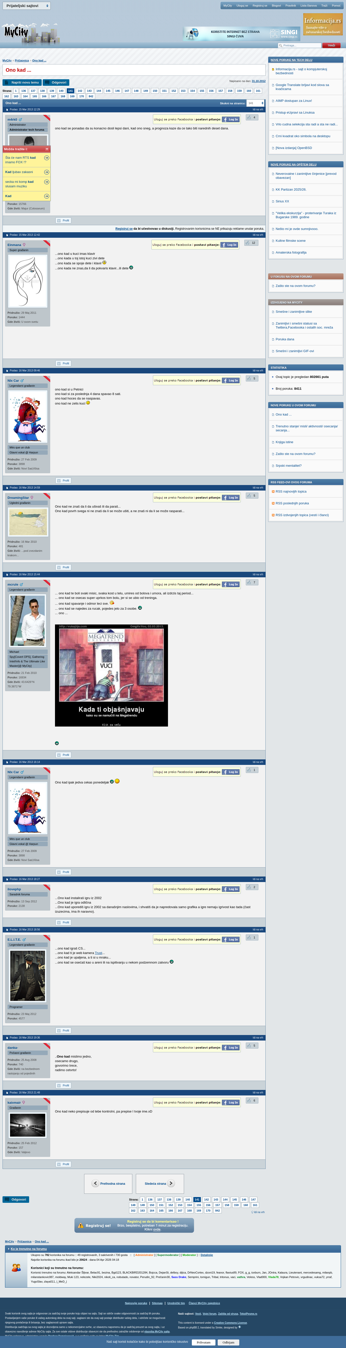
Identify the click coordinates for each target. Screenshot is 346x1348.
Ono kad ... (39, 60)
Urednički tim (176, 1303)
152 (173, 90)
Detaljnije (207, 1254)
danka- (13, 1048)
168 (63, 96)
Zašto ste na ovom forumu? (295, 145)
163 (16, 96)
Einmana (14, 245)
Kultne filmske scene (291, 572)
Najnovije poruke (136, 1303)
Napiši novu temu (25, 82)
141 (70, 90)
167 (53, 96)
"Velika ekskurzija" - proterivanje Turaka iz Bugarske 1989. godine (306, 546)
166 (44, 96)
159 (239, 90)
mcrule (13, 584)
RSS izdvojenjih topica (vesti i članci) (302, 375)
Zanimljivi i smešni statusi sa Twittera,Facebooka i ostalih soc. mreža (304, 185)
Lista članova (309, 5)
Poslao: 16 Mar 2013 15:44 (25, 574)
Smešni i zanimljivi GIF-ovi (295, 211)
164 (25, 96)
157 (220, 90)
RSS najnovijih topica (291, 351)
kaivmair (14, 1102)
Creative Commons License (230, 1322)
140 (61, 90)
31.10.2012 (259, 81)
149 (145, 90)
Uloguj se (242, 5)
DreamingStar (18, 498)
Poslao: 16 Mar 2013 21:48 (25, 1092)
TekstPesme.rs (248, 1313)
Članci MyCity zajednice (204, 1303)
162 (6, 96)
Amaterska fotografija (291, 584)
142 (80, 90)
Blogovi (276, 5)
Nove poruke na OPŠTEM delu (293, 496)
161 (258, 90)
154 (192, 90)
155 (202, 90)
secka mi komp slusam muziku (19, 184)
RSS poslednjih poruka (292, 363)
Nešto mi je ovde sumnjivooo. (297, 560)
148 (136, 90)
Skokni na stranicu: (232, 103)
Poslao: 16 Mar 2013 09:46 (25, 370)
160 (249, 90)
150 (155, 90)
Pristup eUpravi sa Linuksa (295, 444)
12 (253, 242)
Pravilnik (290, 5)
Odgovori (59, 82)
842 (91, 96)
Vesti (198, 1313)
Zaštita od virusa (228, 1313)
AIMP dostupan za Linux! (294, 432)
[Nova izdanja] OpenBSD (294, 479)
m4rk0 (12, 119)
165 (34, 96)
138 (42, 90)
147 (127, 90)
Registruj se (260, 5)
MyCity (227, 5)
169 (72, 96)
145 (108, 90)
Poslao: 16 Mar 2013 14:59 (25, 487)
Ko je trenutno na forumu (29, 1249)
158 (230, 90)
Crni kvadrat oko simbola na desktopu (303, 467)
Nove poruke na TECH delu (291, 391)
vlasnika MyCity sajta (157, 1331)
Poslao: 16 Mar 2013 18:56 (25, 929)
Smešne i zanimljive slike (294, 171)
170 (81, 96)
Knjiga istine (284, 302)
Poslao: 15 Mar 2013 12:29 (25, 109)
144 (98, 90)
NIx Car (13, 380)
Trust (98, 953)
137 (33, 90)
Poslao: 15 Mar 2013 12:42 (25, 234)
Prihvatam (204, 1342)
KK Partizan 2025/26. (291, 521)
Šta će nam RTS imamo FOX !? (20, 160)
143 (89, 90)
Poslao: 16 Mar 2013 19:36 (25, 1037)
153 (183, 90)
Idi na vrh (259, 1212)
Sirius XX (282, 533)
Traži (324, 5)
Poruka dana (285, 199)
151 (164, 90)
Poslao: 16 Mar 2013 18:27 (25, 879)
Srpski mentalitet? (289, 325)
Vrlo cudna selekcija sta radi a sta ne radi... (307, 456)
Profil (66, 220)
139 (51, 90)
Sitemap (157, 1303)
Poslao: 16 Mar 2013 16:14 (25, 762)
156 (211, 90)
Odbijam (229, 1342)
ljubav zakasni (19, 172)
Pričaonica (22, 60)
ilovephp (14, 889)
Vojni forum (209, 1313)
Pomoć (336, 5)
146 (117, 90)
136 (23, 90)
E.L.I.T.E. (14, 939)
